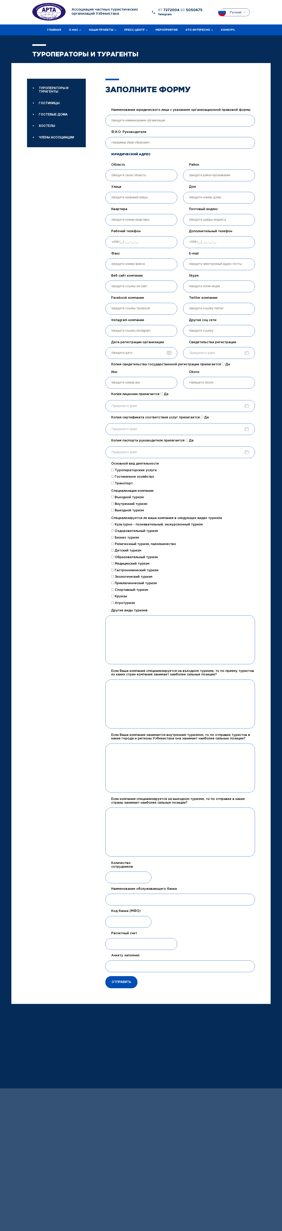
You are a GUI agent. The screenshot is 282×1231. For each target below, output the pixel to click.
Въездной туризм (127, 497)
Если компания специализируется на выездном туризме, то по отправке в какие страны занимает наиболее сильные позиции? (178, 801)
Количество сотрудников (122, 865)
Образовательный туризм (134, 557)
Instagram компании (127, 320)
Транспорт (122, 483)
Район (194, 164)
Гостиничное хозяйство (132, 476)
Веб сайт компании (127, 275)
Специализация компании (132, 490)
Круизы (119, 596)
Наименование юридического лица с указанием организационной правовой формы (180, 109)
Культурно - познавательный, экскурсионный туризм (157, 524)
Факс (115, 253)
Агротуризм (123, 603)
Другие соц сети (202, 320)
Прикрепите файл (202, 353)
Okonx (194, 372)
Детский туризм (126, 550)
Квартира (119, 209)
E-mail (194, 253)
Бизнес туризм (125, 537)
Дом (192, 186)
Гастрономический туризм (134, 570)
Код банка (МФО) (126, 911)
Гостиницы (49, 103)
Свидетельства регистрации (212, 342)
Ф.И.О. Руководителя (128, 132)
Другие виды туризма (129, 610)
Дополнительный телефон (210, 231)
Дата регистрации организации (137, 342)
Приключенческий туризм (134, 583)
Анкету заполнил (125, 955)
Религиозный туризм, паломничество (143, 544)
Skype (194, 275)
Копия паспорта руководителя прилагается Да (152, 440)
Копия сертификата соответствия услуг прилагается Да (160, 417)
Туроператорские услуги (134, 470)
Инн (114, 372)
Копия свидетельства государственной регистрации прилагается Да (170, 364)
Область (118, 164)
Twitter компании (203, 297)
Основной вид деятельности (135, 463)
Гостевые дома (53, 114)
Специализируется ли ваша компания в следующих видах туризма (166, 518)
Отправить (121, 982)
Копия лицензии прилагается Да (139, 394)
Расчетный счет (124, 933)
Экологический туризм (131, 576)
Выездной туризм (127, 510)
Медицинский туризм (130, 563)
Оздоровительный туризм (134, 530)
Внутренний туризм (129, 503)
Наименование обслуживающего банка (144, 888)
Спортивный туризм (129, 589)
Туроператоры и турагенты (53, 90)
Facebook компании (127, 297)
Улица (116, 186)
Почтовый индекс (203, 209)
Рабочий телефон (126, 231)
